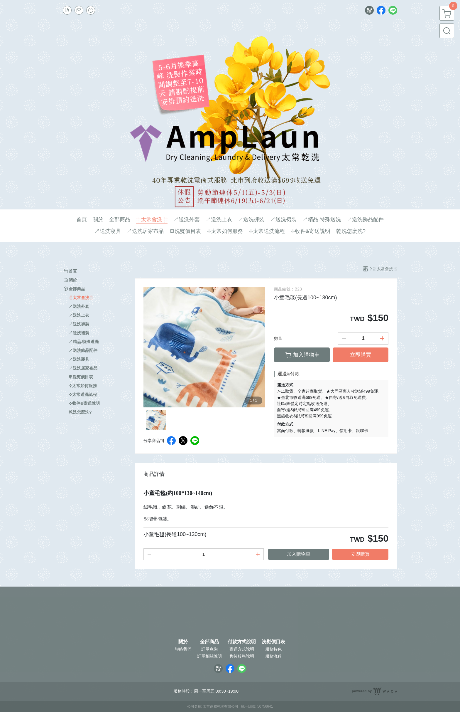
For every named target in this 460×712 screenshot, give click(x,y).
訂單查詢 (209, 649)
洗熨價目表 (273, 641)
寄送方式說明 (241, 649)
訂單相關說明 (209, 656)
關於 (183, 641)
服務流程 (273, 656)
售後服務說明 (241, 656)
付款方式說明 (242, 641)
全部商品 (209, 641)
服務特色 (273, 649)
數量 (278, 338)
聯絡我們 (183, 649)
